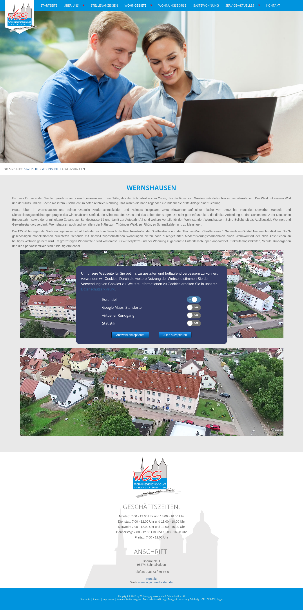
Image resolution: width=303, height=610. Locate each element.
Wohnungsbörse (172, 5)
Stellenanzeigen (104, 5)
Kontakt (273, 5)
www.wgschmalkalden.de (155, 582)
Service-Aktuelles (239, 5)
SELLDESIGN (208, 599)
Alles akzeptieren (175, 335)
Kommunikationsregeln (129, 599)
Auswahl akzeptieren (130, 335)
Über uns (71, 5)
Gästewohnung (206, 5)
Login (220, 599)
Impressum (108, 599)
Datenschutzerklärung (98, 289)
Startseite (49, 5)
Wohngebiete (135, 5)
